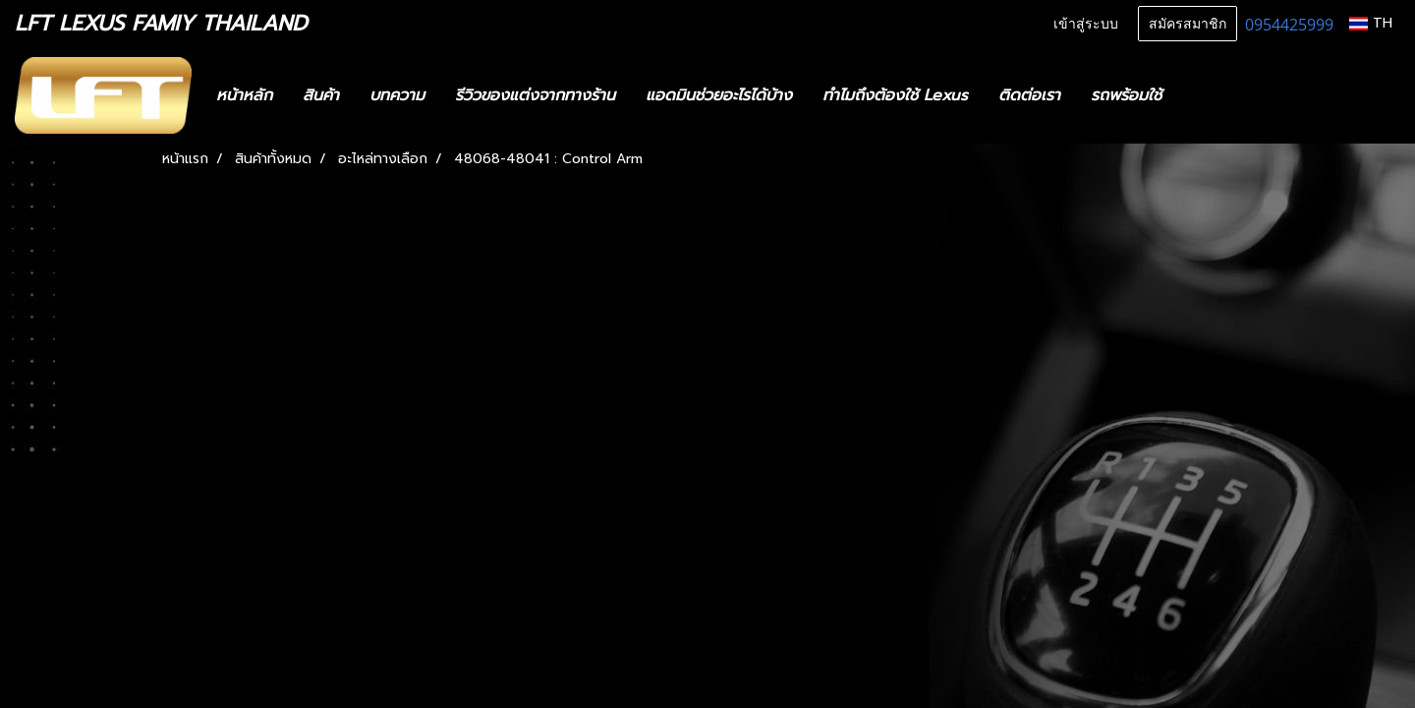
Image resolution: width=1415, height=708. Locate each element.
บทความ (396, 95)
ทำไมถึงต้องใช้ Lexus (895, 95)
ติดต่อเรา (1029, 95)
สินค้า (321, 95)
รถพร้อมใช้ (1126, 95)
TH (1370, 23)
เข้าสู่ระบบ (1085, 24)
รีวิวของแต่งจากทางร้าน (535, 95)
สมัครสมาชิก (1187, 24)
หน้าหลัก (244, 95)
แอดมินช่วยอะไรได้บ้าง (719, 95)
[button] (1205, 95)
